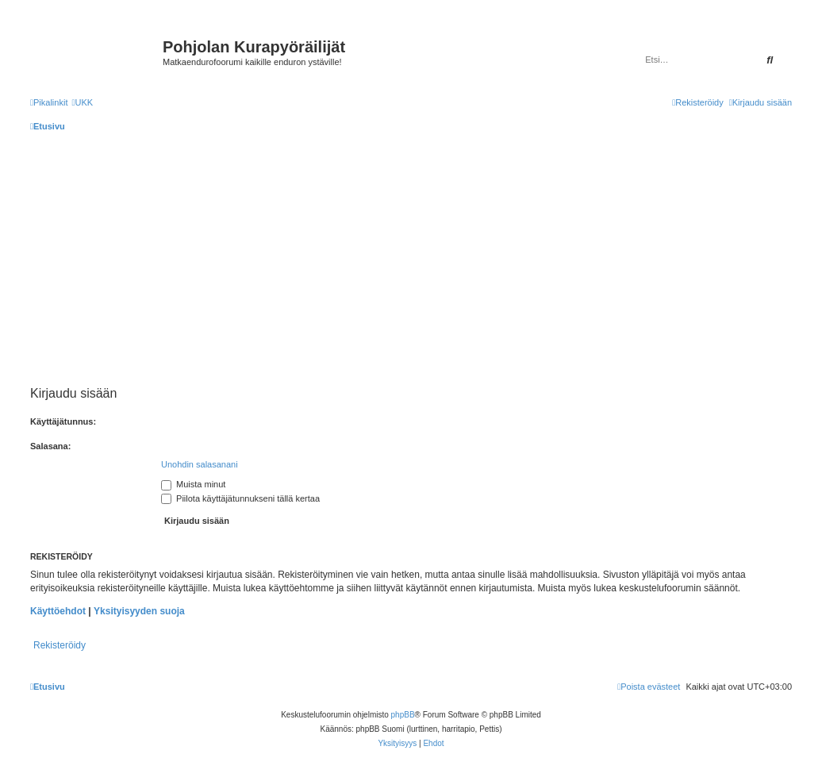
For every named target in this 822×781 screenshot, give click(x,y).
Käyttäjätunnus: (63, 421)
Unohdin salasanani (199, 464)
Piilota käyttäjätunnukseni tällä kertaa (240, 498)
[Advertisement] (422, 259)
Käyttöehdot (58, 611)
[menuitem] (82, 102)
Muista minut (193, 484)
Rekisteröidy (59, 645)
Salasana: (50, 446)
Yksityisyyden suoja (139, 611)
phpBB (403, 714)
